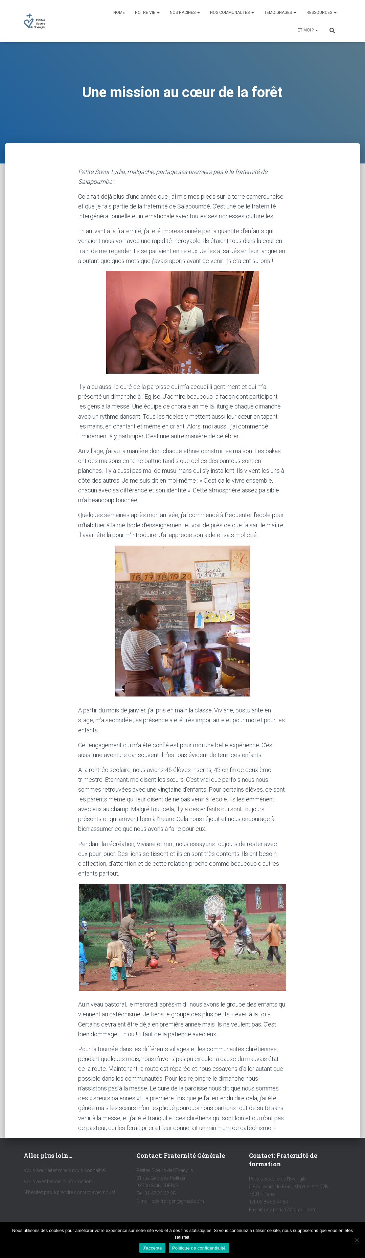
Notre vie (147, 12)
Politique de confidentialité (199, 1248)
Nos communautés (232, 12)
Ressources (321, 12)
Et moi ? (308, 30)
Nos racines (185, 12)
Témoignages (280, 12)
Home (119, 12)
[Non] (356, 1240)
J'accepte (152, 1248)
